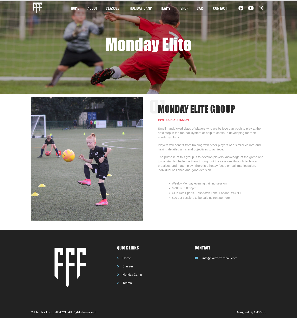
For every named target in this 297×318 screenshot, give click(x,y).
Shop (184, 8)
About (92, 8)
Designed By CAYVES (251, 312)
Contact (220, 8)
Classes (113, 8)
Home (75, 8)
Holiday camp (141, 8)
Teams (166, 8)
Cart (201, 8)
